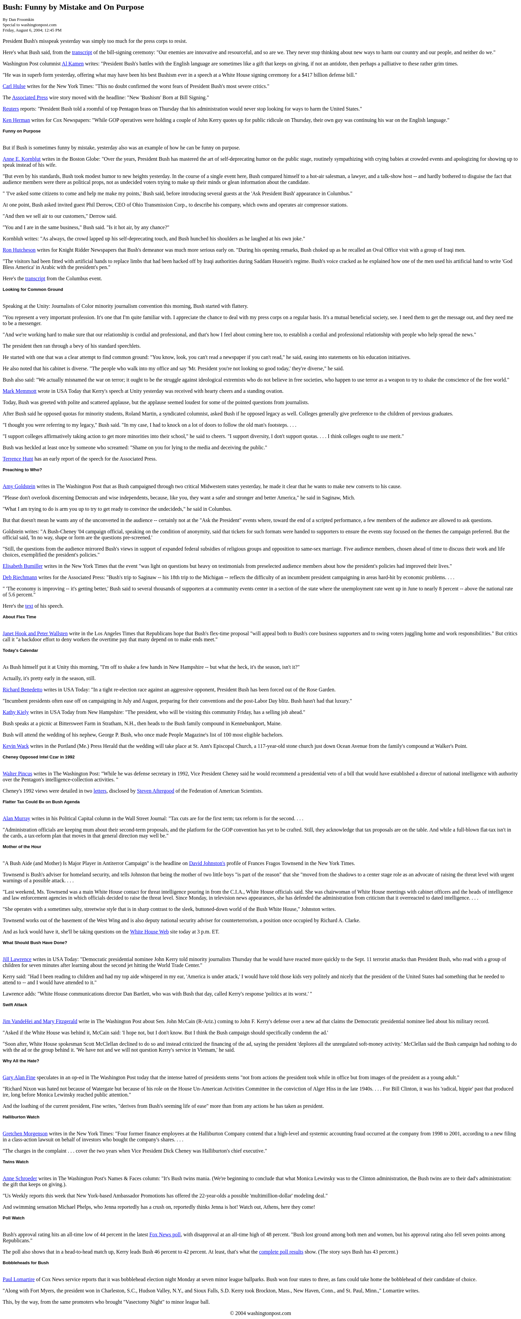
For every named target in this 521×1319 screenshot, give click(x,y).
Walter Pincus (17, 773)
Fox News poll (164, 1234)
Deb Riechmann (20, 577)
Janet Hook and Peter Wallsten (35, 633)
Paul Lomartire (19, 1279)
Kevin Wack (16, 746)
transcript (82, 52)
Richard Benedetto (23, 689)
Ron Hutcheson (19, 250)
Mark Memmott (20, 391)
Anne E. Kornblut (22, 159)
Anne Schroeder (20, 1178)
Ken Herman (16, 120)
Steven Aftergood (155, 791)
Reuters (11, 109)
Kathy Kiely (16, 712)
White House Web (149, 931)
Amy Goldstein (19, 486)
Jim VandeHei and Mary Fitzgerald (40, 1021)
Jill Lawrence (17, 959)
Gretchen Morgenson (25, 1133)
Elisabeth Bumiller (23, 566)
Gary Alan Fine (19, 1077)
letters (99, 791)
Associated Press (30, 97)
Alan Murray (16, 818)
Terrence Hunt (18, 459)
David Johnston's (207, 863)
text (29, 606)
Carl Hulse (14, 86)
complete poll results (281, 1252)
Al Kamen (73, 63)
